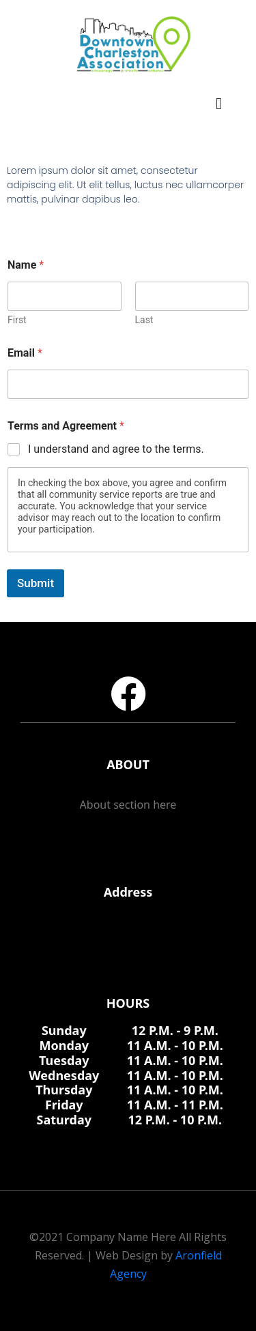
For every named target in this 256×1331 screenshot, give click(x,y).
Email (25, 352)
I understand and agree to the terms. (116, 449)
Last (144, 319)
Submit (35, 583)
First (17, 319)
